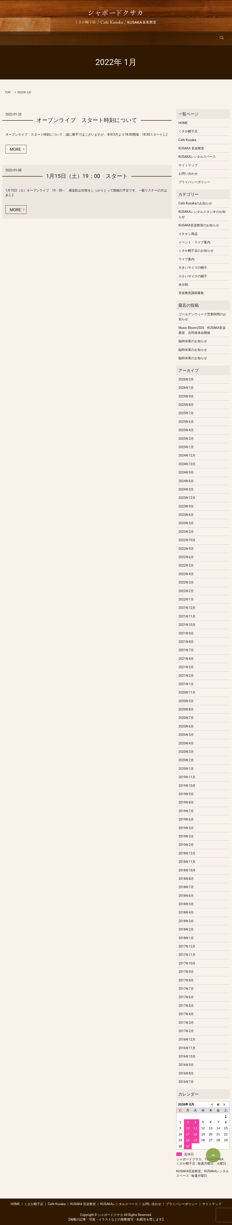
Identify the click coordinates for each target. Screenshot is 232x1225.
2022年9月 (186, 548)
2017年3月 (186, 1022)
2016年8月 (186, 1073)
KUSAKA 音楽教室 (107, 38)
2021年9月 (186, 633)
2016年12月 (187, 1039)
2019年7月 (186, 811)
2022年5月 (186, 565)
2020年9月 (186, 701)
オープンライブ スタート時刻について (86, 120)
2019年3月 (186, 836)
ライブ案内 (186, 259)
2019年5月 (186, 828)
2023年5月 (186, 523)
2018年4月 (186, 912)
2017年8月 (186, 980)
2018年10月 (187, 870)
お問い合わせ (182, 38)
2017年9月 (186, 972)
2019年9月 (186, 794)
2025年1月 (186, 447)
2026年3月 (186, 379)
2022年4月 (186, 574)
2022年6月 (186, 557)
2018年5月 (186, 904)
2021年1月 (186, 684)
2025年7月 (186, 413)
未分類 (183, 284)
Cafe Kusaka (78, 38)
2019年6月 (186, 819)
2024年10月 (187, 464)
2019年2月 (186, 845)
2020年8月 (186, 709)
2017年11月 (187, 955)
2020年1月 (186, 768)
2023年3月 (186, 532)
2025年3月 (186, 438)
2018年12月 (187, 853)
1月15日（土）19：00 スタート (87, 176)
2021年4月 (186, 658)
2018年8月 (186, 878)
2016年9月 (186, 1065)
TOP (7, 92)
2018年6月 (186, 895)
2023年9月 (186, 506)
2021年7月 (186, 650)
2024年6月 (186, 481)
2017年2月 (186, 1031)
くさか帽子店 (52, 38)
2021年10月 (187, 625)
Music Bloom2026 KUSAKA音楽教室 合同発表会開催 (202, 330)
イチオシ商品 (188, 234)
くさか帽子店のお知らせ (196, 250)
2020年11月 (187, 692)
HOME (30, 38)
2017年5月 (186, 1005)
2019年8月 (186, 802)
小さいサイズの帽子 (193, 276)
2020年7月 (186, 718)
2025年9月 (186, 396)
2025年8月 (186, 405)
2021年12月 (187, 608)
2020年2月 (186, 760)
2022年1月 (186, 599)
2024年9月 (186, 472)
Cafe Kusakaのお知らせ (195, 203)
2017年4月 (186, 1014)
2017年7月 (186, 989)
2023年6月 (186, 515)
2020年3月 (186, 752)
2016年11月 (187, 1048)
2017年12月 (187, 946)
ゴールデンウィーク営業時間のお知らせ (202, 316)
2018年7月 (186, 887)
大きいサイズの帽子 (193, 267)
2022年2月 (186, 591)
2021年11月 (187, 616)
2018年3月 (186, 921)
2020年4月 (186, 743)
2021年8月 (186, 642)
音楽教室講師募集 (191, 293)
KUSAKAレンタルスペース (146, 38)
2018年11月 (187, 862)
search (202, 38)
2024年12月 (187, 455)
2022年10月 (187, 540)
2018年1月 (186, 938)
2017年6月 (186, 997)
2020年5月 (186, 735)
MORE (15, 149)
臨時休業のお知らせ (193, 341)
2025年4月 (186, 430)
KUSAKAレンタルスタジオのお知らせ (202, 214)
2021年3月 (186, 667)
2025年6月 (186, 421)
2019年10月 (187, 785)
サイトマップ (188, 165)
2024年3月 (186, 489)
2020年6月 (186, 726)
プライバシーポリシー (194, 182)
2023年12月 (187, 498)
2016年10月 (187, 1056)
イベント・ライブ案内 (194, 242)
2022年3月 (186, 582)
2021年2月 (186, 675)
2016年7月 (186, 1082)
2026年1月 (186, 388)
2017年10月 (187, 963)
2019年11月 (187, 777)
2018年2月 (186, 929)
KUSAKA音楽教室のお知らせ (199, 225)
